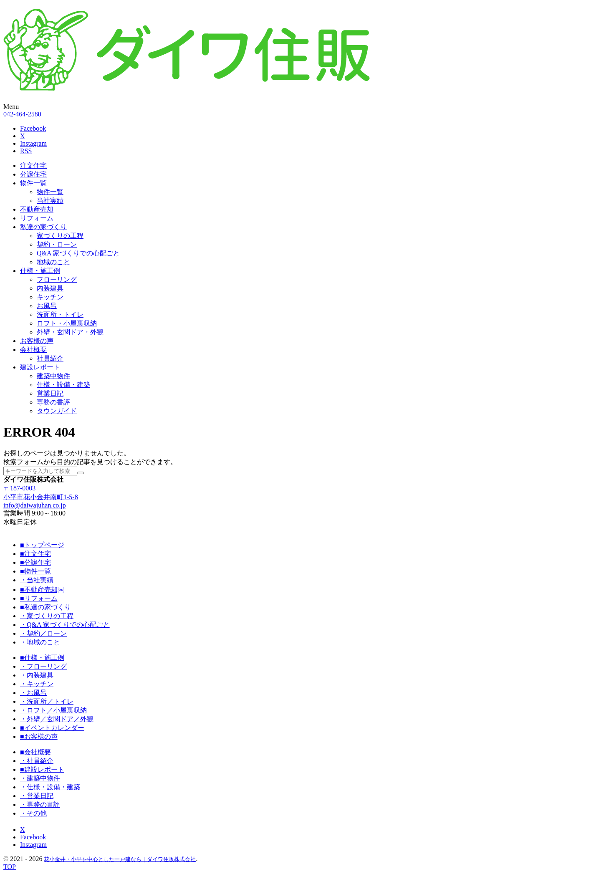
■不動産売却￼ (42, 589)
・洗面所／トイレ (46, 701)
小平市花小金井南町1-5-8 (40, 496)
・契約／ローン (43, 633)
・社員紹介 (36, 760)
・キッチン (36, 683)
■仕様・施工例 (42, 657)
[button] (300, 107)
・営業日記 (36, 795)
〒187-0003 (19, 488)
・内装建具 (36, 675)
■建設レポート (42, 769)
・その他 (33, 813)
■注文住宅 (35, 553)
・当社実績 (36, 580)
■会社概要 (35, 751)
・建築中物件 (40, 778)
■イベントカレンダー (52, 727)
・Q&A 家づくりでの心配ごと (65, 624)
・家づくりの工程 (46, 615)
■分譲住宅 (35, 562)
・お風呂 (33, 692)
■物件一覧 (35, 571)
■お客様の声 (39, 736)
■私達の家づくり (45, 607)
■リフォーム (39, 598)
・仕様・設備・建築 (50, 787)
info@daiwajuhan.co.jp (34, 505)
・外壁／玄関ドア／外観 (56, 718)
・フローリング (43, 666)
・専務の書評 (40, 804)
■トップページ (42, 544)
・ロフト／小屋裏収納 (53, 710)
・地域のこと (40, 642)
